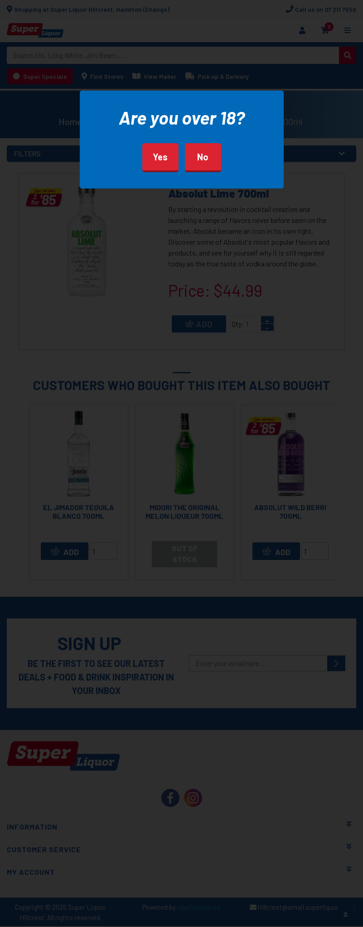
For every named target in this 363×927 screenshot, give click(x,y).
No (202, 156)
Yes (160, 156)
